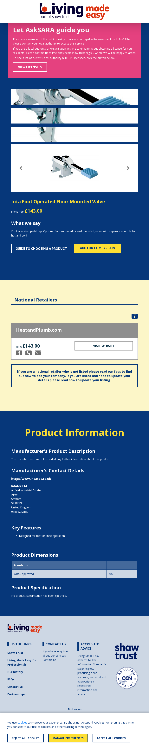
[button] (20, 168)
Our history (15, 672)
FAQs (10, 679)
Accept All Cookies (111, 738)
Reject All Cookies (25, 738)
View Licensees (30, 67)
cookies (22, 722)
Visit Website (103, 346)
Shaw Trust (15, 653)
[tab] (35, 296)
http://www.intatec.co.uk (31, 479)
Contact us (15, 687)
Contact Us (49, 660)
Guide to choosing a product (41, 248)
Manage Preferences (68, 738)
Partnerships (16, 694)
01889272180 (19, 511)
